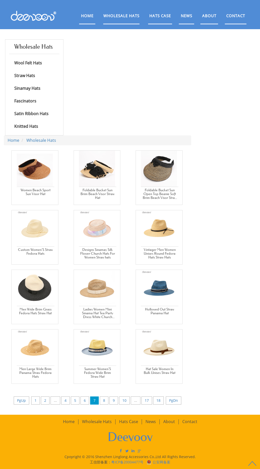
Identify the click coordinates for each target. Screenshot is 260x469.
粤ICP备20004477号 (127, 462)
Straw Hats (24, 75)
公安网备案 (161, 462)
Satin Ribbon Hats (31, 113)
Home (87, 15)
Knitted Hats (26, 126)
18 (158, 400)
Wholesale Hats (121, 15)
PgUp (21, 400)
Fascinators (25, 101)
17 (147, 400)
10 (124, 400)
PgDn (173, 400)
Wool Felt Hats (28, 63)
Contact (235, 15)
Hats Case (160, 15)
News (186, 15)
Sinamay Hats (27, 88)
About (209, 15)
